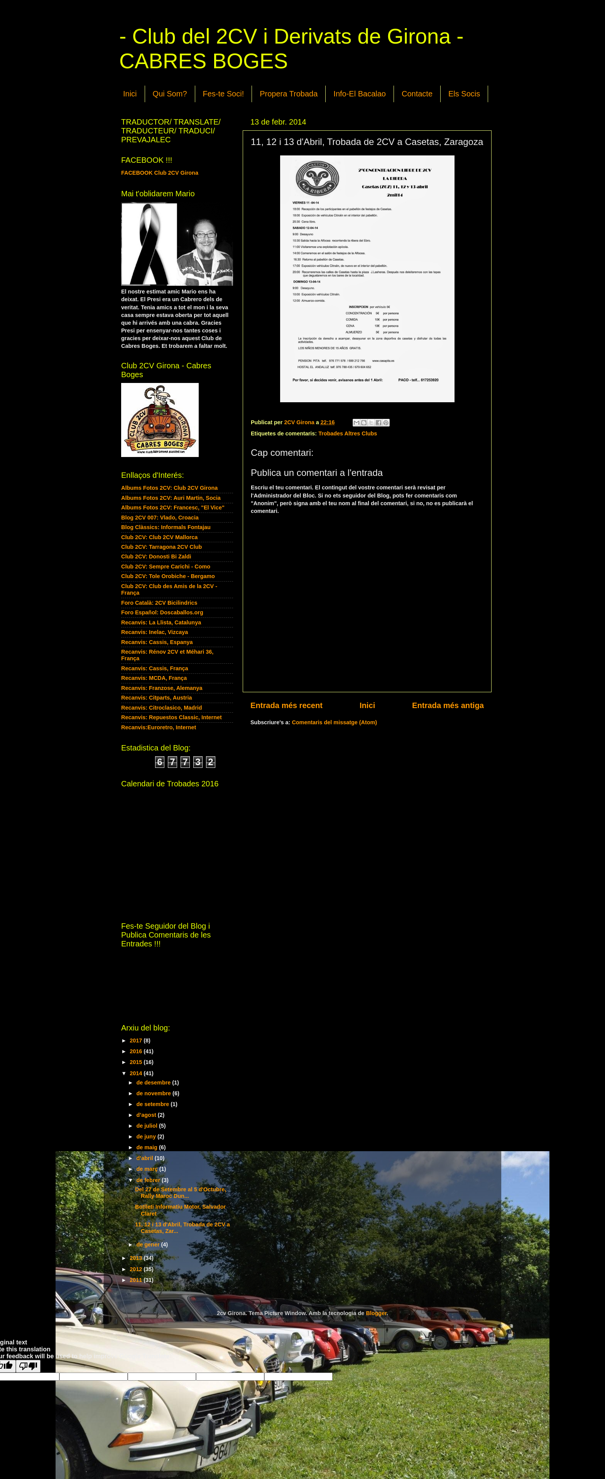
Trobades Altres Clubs (347, 433)
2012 (137, 1269)
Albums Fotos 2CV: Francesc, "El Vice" (173, 507)
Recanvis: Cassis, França (154, 668)
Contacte (417, 93)
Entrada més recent (286, 705)
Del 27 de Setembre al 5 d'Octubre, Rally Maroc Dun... (180, 1192)
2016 (137, 1051)
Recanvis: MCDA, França (154, 678)
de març (148, 1169)
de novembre (155, 1093)
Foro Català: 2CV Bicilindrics (159, 603)
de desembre (154, 1082)
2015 (137, 1062)
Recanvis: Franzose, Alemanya (162, 688)
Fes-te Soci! (223, 93)
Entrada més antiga (448, 705)
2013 (137, 1258)
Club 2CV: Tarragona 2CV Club (161, 547)
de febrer (149, 1180)
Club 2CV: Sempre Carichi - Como (165, 566)
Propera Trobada (289, 93)
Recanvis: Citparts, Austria (156, 698)
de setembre (154, 1104)
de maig (148, 1147)
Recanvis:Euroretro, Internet (158, 727)
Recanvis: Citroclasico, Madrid (161, 708)
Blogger (376, 1313)
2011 (137, 1280)
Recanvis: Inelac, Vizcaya (154, 632)
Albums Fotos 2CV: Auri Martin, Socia (171, 498)
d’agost (147, 1115)
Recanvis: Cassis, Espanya (157, 642)
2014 (137, 1073)
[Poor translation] (28, 1366)
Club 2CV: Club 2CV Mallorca (159, 537)
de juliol (148, 1126)
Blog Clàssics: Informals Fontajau (166, 527)
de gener (149, 1244)
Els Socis (464, 93)
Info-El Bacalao (359, 93)
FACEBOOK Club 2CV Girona (159, 173)
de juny (147, 1136)
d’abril (146, 1158)
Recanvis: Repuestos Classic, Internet (171, 717)
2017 (137, 1040)
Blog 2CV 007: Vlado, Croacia (160, 517)
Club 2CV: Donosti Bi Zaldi (156, 556)
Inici (130, 93)
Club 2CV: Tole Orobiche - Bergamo (168, 576)
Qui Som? (170, 93)
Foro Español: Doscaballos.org (162, 612)
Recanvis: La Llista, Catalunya (161, 622)
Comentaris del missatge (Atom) (334, 722)
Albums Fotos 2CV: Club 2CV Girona (169, 488)
